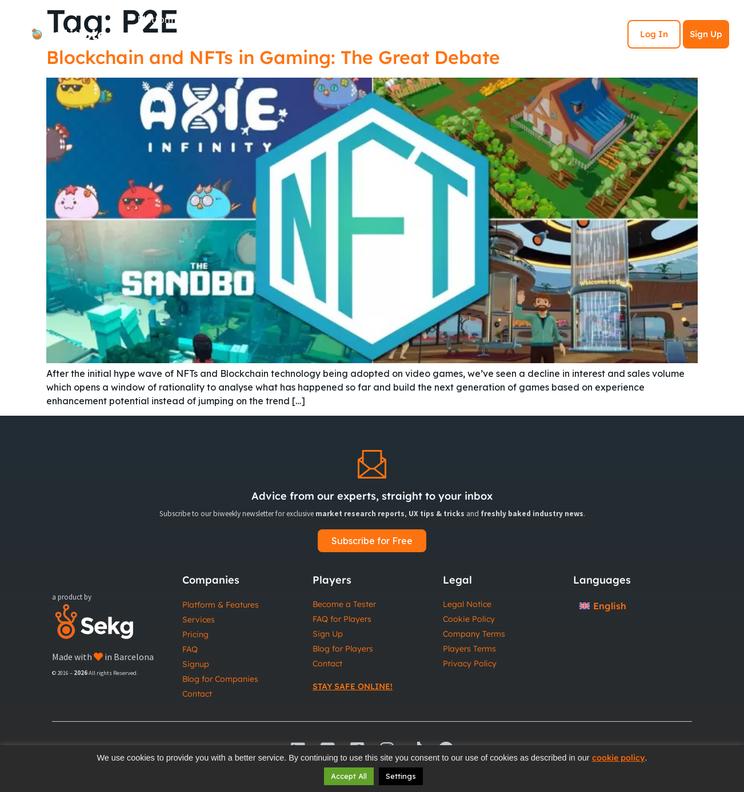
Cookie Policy (469, 619)
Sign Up (706, 34)
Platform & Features (220, 605)
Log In (654, 34)
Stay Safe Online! (353, 686)
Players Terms (469, 649)
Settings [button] (401, 776)
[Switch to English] (603, 605)
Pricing (195, 634)
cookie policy (618, 758)
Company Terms (474, 634)
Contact (197, 694)
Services (198, 619)
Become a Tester (344, 604)
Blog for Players (343, 649)
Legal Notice (467, 604)
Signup (195, 664)
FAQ (190, 649)
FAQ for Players (342, 619)
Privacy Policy (470, 663)
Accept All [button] (349, 776)
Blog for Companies (220, 679)
